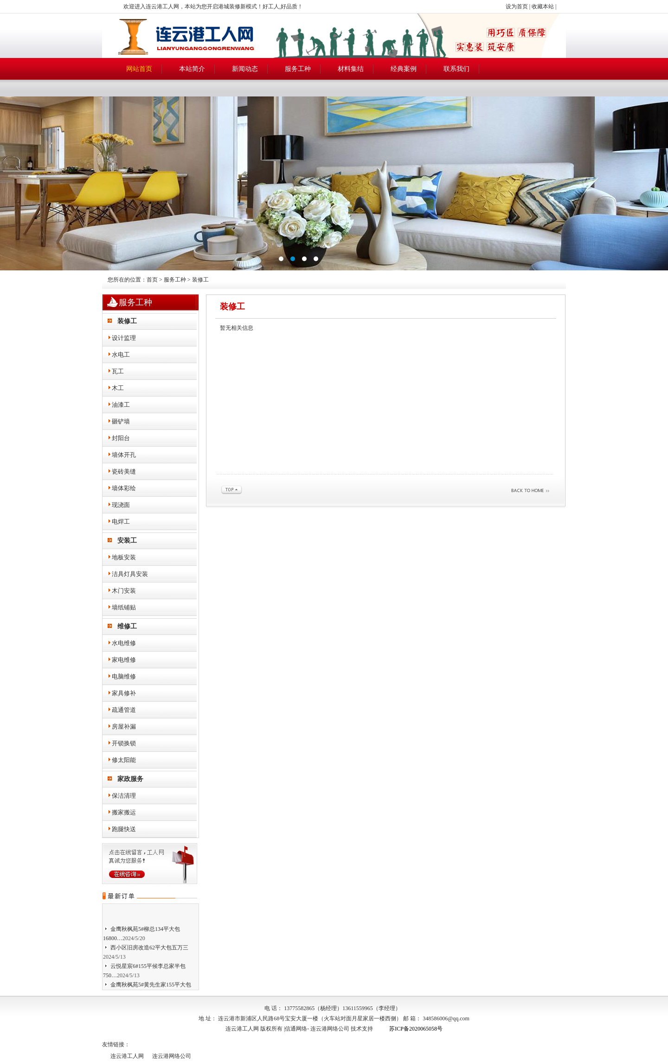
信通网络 (296, 1028)
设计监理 (124, 337)
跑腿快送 (124, 829)
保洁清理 (124, 795)
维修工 (127, 626)
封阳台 (121, 438)
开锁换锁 (124, 743)
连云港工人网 (127, 1056)
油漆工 (121, 404)
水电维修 (124, 643)
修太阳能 (124, 759)
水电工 (121, 354)
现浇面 (121, 504)
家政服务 (130, 778)
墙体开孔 (124, 454)
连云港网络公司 (329, 1028)
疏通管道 (124, 709)
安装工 (127, 540)
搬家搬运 (124, 812)
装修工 (127, 321)
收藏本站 (543, 6)
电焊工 (121, 521)
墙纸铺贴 (124, 607)
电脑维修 (124, 676)
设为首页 (517, 6)
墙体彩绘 (124, 488)
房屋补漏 (124, 726)
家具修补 (124, 693)
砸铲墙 (121, 421)
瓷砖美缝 (124, 471)
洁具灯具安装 (130, 573)
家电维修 (124, 659)
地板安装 (124, 557)
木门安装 (124, 590)
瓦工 (118, 371)
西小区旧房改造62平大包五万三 (149, 949)
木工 (118, 387)
